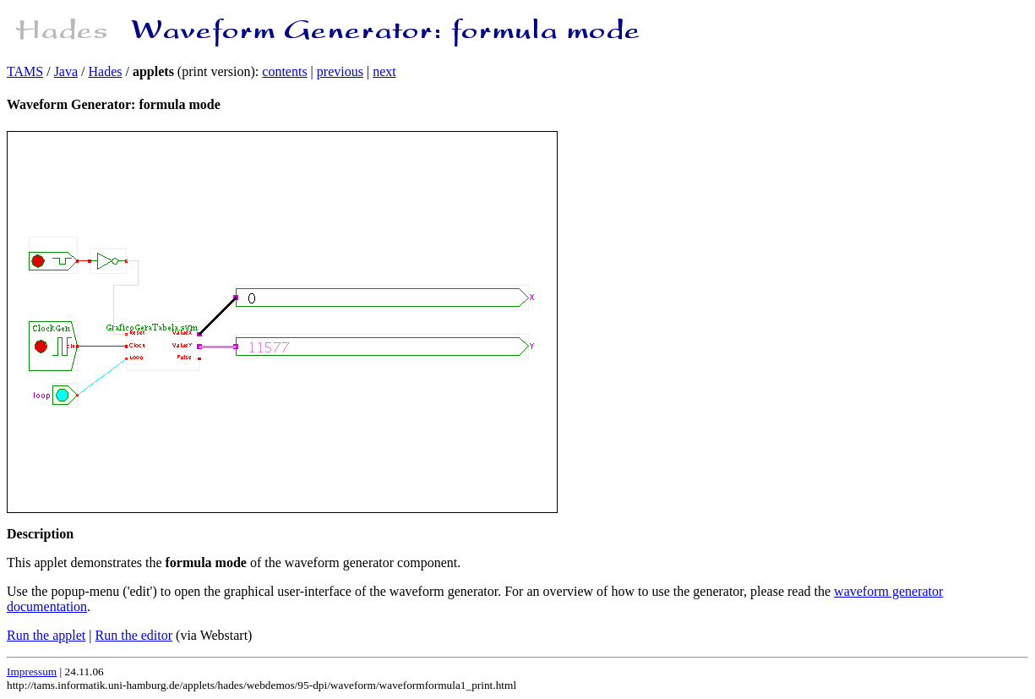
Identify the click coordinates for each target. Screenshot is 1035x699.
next (384, 71)
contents (284, 71)
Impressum (32, 671)
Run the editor (134, 635)
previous (340, 71)
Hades (106, 71)
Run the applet (46, 635)
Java (66, 71)
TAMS (25, 71)
